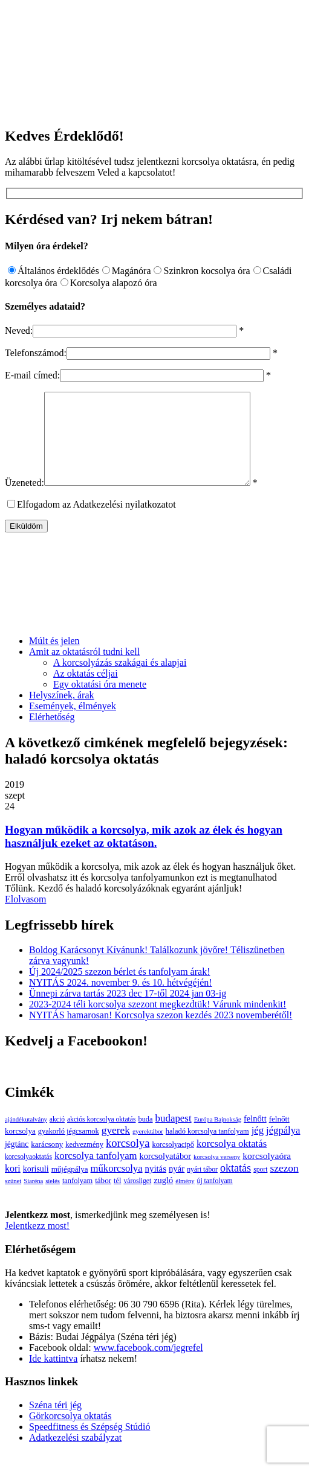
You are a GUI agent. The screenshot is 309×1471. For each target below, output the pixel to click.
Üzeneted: (24, 501)
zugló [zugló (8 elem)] (163, 1198)
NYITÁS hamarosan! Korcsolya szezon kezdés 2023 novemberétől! (160, 1033)
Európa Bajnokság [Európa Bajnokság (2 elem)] (217, 1137)
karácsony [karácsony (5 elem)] (47, 1162)
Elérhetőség (52, 735)
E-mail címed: (32, 375)
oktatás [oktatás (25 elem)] (235, 1186)
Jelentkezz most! (37, 1244)
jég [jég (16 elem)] (258, 1148)
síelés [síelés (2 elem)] (52, 1199)
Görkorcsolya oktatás (70, 1434)
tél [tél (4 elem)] (117, 1199)
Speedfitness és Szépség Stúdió (89, 1445)
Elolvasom (25, 917)
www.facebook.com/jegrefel (148, 1366)
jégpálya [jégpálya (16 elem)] (283, 1148)
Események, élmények (72, 724)
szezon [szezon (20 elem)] (284, 1186)
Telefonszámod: (36, 353)
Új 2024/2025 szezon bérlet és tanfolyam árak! (119, 989)
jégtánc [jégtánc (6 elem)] (16, 1162)
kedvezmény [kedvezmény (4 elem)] (84, 1162)
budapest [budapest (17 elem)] (173, 1136)
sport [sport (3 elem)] (260, 1188)
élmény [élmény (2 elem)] (184, 1199)
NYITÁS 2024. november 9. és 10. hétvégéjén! (120, 1000)
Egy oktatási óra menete (99, 702)
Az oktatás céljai (85, 691)
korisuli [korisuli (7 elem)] (36, 1187)
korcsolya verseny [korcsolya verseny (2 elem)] (217, 1175)
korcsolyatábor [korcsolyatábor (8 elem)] (165, 1174)
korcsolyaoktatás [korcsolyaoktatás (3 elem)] (28, 1175)
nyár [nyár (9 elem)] (176, 1187)
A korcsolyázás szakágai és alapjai (119, 680)
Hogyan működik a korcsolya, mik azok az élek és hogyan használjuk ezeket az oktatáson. (143, 854)
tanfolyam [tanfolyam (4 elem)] (77, 1199)
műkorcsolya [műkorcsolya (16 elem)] (117, 1186)
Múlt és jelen (54, 659)
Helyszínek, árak (61, 713)
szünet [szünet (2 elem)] (13, 1199)
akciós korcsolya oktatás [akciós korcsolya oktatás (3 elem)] (101, 1137)
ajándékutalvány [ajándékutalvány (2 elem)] (26, 1137)
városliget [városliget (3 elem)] (137, 1199)
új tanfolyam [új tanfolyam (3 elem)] (215, 1199)
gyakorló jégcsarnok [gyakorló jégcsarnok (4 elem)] (68, 1149)
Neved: (19, 330)
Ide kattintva (53, 1376)
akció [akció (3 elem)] (57, 1137)
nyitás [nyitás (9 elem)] (155, 1187)
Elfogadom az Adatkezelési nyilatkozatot (96, 522)
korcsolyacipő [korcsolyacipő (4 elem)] (173, 1162)
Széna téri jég (55, 1423)
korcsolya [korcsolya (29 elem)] (128, 1161)
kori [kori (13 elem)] (13, 1186)
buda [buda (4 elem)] (145, 1137)
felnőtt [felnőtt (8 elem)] (255, 1136)
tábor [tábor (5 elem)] (103, 1198)
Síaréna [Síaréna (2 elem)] (33, 1199)
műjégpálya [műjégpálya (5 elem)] (69, 1187)
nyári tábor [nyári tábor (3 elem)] (202, 1188)
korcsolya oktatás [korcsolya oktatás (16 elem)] (232, 1161)
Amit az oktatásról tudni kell (84, 670)
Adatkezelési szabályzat (75, 1455)
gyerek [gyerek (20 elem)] (116, 1148)
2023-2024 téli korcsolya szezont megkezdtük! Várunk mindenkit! (157, 1022)
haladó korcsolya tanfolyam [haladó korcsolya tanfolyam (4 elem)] (207, 1149)
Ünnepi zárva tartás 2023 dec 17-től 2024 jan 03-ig (127, 1011)
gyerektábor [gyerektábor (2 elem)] (147, 1149)
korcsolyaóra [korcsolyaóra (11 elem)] (266, 1174)
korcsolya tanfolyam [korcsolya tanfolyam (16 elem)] (95, 1173)
